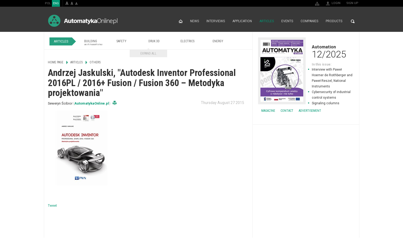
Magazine (268, 111)
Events (287, 21)
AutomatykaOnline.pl (82, 21)
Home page (180, 21)
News (194, 21)
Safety (121, 41)
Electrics (187, 41)
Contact (287, 111)
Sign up (352, 3)
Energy (218, 41)
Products (334, 21)
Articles (266, 21)
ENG (56, 3)
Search (353, 21)
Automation (306, 51)
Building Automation (93, 43)
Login (336, 3)
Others (95, 62)
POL (48, 3)
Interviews (215, 21)
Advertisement (310, 111)
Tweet (52, 206)
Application (242, 21)
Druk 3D (154, 41)
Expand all (148, 53)
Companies (309, 21)
